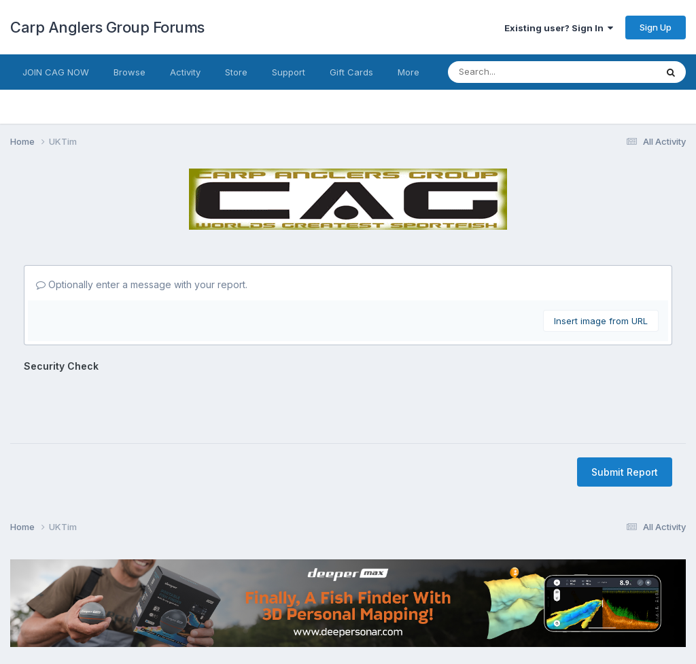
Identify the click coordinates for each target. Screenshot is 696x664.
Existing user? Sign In (558, 27)
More (408, 72)
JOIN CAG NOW (55, 72)
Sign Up (656, 27)
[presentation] (127, 403)
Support (288, 72)
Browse (129, 72)
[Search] (508, 72)
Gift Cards (351, 72)
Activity (185, 72)
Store (236, 72)
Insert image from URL (601, 320)
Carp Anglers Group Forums (107, 27)
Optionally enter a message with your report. (141, 284)
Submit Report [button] (624, 472)
